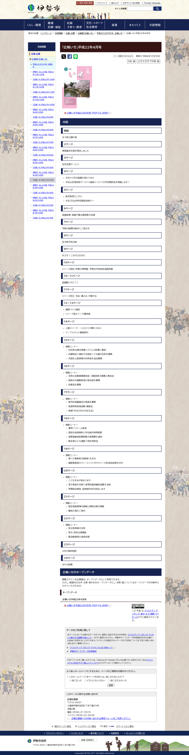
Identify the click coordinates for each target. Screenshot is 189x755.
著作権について (97, 733)
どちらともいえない (96, 680)
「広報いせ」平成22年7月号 (43, 142)
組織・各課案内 (87, 740)
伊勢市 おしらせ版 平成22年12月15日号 (43, 73)
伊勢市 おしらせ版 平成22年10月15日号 (43, 98)
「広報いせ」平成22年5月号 (43, 167)
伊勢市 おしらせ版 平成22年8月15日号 (43, 123)
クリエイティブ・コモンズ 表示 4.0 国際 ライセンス (145, 614)
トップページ (46, 33)
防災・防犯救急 (86, 3)
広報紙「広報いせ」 (86, 33)
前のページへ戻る (63, 726)
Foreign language (152, 3)
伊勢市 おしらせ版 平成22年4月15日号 (43, 174)
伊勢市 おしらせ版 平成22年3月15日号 (43, 186)
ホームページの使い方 (135, 733)
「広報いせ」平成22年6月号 (43, 155)
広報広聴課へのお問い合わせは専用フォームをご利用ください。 (101, 718)
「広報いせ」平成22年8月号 (43, 130)
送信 (111, 685)
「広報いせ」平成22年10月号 (44, 104)
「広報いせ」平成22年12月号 (44, 79)
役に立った (76, 680)
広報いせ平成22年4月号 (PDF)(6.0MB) (89, 113)
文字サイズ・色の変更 (131, 3)
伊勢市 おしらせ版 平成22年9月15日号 (43, 111)
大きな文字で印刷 (147, 61)
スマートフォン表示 (125, 726)
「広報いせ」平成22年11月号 (43, 92)
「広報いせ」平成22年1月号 (43, 218)
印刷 (130, 61)
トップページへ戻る (87, 726)
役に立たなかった (118, 680)
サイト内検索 (121, 8)
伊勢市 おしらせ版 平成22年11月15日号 (43, 86)
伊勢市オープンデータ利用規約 (83, 651)
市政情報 (59, 33)
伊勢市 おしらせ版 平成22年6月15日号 (43, 148)
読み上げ (115, 3)
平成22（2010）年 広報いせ (110, 33)
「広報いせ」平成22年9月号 (43, 117)
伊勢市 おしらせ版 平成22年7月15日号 (43, 136)
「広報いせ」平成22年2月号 (43, 205)
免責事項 (115, 733)
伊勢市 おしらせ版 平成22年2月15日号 (43, 199)
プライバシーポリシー (55, 733)
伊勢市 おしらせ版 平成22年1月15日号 (43, 211)
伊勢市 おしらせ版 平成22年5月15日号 (43, 161)
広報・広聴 (70, 33)
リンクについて (77, 733)
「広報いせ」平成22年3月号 (43, 192)
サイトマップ (102, 3)
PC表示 (104, 726)
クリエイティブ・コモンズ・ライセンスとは (92, 648)
